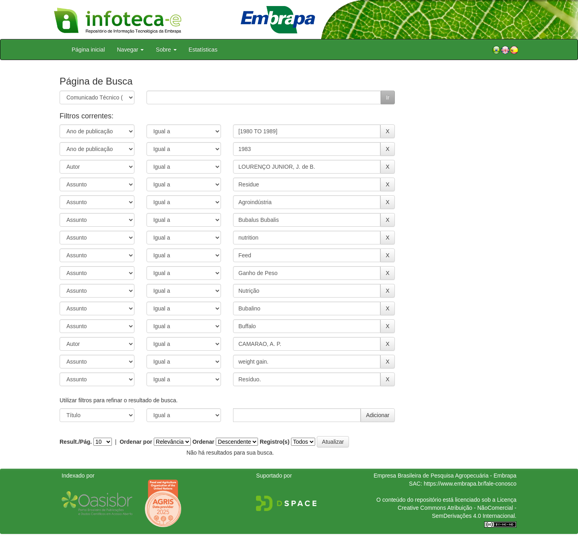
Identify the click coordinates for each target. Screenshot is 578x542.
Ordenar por (136, 442)
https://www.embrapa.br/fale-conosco (470, 483)
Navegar (130, 49)
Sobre (166, 49)
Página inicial (88, 49)
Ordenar (203, 442)
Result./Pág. (76, 442)
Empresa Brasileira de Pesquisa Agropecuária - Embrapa (445, 475)
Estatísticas (203, 49)
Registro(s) (274, 442)
